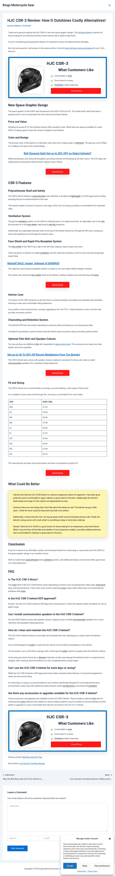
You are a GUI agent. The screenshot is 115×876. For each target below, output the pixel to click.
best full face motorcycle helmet (79, 48)
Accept (70, 866)
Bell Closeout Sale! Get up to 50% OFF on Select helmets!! (57, 153)
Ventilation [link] (58, 85)
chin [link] (103, 221)
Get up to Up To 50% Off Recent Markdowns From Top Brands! (43, 354)
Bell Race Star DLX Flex (32, 757)
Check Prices (76, 91)
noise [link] (96, 275)
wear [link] (70, 76)
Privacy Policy (92, 871)
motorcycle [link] (100, 585)
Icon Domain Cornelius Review (32, 763)
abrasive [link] (42, 657)
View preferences (102, 866)
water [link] (32, 645)
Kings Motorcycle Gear (18, 5)
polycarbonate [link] (39, 196)
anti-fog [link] (52, 224)
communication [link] (15, 363)
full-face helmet (84, 32)
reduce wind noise (62, 344)
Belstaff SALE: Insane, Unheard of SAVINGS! (33, 263)
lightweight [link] (75, 196)
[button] (109, 838)
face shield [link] (32, 224)
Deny (85, 866)
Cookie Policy (81, 871)
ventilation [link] (22, 221)
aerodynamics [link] (69, 686)
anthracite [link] (79, 143)
